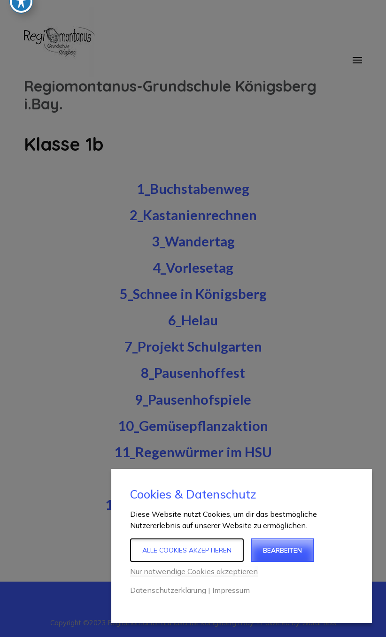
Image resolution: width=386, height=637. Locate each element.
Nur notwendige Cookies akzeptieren (194, 571)
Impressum (231, 590)
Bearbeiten (282, 550)
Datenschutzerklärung (168, 590)
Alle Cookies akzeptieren (187, 550)
